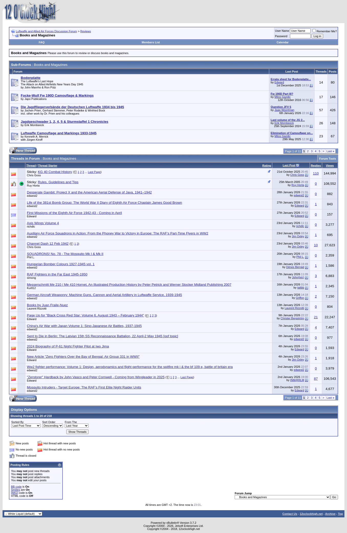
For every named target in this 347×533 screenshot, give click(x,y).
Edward (279, 82)
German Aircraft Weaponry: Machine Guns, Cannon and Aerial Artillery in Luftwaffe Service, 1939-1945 (104, 295)
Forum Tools (327, 158)
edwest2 (32, 195)
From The (71, 422)
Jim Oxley (298, 236)
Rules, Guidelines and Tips (58, 182)
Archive (330, 513)
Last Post (289, 165)
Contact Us (289, 513)
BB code (16, 486)
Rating (266, 165)
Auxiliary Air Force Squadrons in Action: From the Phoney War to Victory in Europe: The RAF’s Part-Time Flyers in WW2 (117, 233)
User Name (282, 30)
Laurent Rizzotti (36, 308)
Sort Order (48, 422)
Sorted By (17, 422)
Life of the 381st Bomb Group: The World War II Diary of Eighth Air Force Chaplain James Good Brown (104, 202)
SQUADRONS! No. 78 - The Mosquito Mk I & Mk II (65, 254)
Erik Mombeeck (284, 123)
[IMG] (14, 492)
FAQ (42, 42)
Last (330, 151)
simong (31, 277)
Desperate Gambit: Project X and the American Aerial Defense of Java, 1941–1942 (89, 192)
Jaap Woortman (284, 109)
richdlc (31, 226)
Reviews (85, 31)
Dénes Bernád (295, 267)
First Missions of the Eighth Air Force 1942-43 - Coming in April (74, 213)
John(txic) (298, 277)
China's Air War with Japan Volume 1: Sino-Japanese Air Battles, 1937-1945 (84, 326)
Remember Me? (324, 31)
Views (330, 165)
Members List (151, 42)
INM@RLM (297, 380)
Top (340, 513)
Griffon (300, 297)
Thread (31, 165)
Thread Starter (47, 165)
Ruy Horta (33, 185)
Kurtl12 (31, 288)
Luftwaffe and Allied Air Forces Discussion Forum (46, 31)
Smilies (15, 489)
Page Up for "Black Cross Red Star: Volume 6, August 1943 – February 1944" (85, 315)
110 (316, 173)
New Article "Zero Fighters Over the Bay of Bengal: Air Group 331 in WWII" (83, 356)
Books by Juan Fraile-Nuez (47, 305)
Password (281, 36)
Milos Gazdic (283, 96)
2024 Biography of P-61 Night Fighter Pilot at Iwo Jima (68, 346)
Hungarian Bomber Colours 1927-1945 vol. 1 (61, 264)
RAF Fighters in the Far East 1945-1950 (57, 274)
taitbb (300, 287)
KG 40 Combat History (55, 172)
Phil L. (31, 257)
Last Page (94, 171)
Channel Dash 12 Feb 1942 (48, 243)
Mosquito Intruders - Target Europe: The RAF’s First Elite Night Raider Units (84, 387)
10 (316, 245)
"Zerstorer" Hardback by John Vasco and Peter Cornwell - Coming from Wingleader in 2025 (96, 377)
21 (316, 317)
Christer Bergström (292, 318)
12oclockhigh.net (311, 513)
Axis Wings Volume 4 (43, 223)
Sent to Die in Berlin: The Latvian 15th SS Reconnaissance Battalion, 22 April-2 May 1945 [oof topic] (102, 336)
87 (316, 379)
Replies (316, 165)
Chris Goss (34, 175)
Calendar (283, 42)
